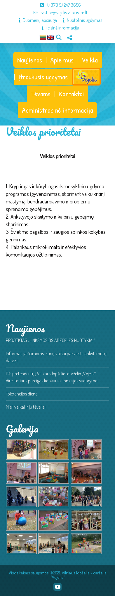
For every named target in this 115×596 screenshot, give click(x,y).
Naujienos (29, 60)
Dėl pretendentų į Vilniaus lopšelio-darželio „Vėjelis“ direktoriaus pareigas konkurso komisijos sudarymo (51, 377)
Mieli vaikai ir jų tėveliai (26, 407)
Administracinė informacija (57, 110)
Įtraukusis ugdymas (43, 77)
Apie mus (62, 60)
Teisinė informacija (57, 28)
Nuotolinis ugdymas (79, 20)
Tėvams (41, 94)
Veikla (90, 60)
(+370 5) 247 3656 (57, 5)
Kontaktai (71, 94)
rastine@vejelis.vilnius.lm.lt (58, 12)
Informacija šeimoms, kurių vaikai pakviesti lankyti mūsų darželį (56, 357)
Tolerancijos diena (22, 394)
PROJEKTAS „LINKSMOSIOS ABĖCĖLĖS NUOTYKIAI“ (50, 340)
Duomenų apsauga (35, 20)
